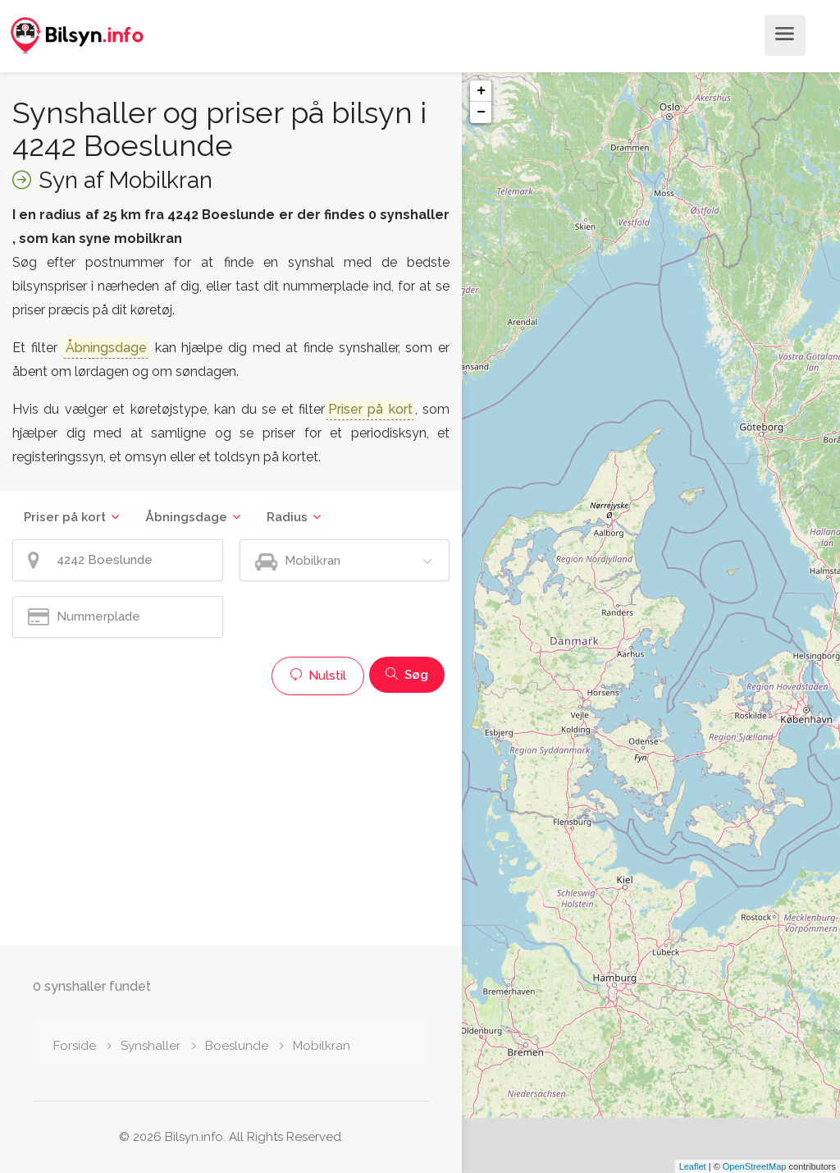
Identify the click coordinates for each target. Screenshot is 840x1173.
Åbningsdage (186, 517)
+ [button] (481, 91)
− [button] (481, 112)
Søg (407, 674)
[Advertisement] (231, 818)
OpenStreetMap (755, 1166)
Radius (287, 517)
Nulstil (318, 675)
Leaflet (692, 1166)
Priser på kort (65, 517)
